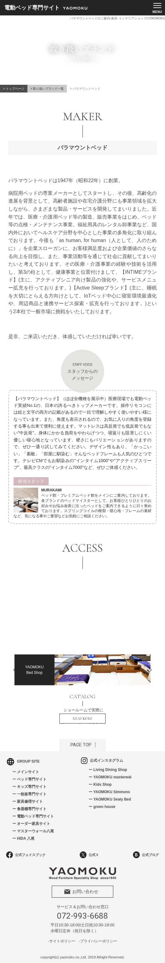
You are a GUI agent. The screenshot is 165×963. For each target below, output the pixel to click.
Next (149, 666)
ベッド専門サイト (31, 779)
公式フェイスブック (26, 854)
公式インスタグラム (102, 760)
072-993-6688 (82, 915)
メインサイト (28, 772)
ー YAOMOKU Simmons (109, 792)
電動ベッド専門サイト (35, 816)
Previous (16, 666)
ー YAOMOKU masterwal (110, 777)
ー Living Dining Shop (108, 770)
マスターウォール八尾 (35, 831)
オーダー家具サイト (33, 824)
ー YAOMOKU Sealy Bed (110, 799)
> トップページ (13, 88)
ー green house (102, 807)
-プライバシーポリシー (98, 941)
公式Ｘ (89, 854)
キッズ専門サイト (31, 787)
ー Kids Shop (100, 784)
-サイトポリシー (61, 941)
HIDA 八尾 (25, 838)
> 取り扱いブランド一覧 (47, 88)
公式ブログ (146, 854)
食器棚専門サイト (31, 809)
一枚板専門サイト (31, 794)
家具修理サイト (30, 801)
